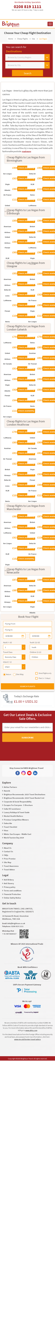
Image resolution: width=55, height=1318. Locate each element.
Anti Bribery (9, 879)
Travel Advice (9, 869)
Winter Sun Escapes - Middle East (17, 834)
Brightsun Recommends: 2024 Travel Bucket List (24, 798)
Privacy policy (9, 887)
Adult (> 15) (7, 642)
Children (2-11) (35, 652)
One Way (18, 674)
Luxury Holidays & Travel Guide (16, 812)
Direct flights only (43, 673)
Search (27, 73)
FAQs (6, 855)
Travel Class (7, 652)
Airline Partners (10, 787)
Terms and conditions (13, 890)
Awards (7, 791)
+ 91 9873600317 (9, 934)
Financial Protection (12, 894)
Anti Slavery (9, 883)
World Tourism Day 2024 (14, 837)
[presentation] (22, 748)
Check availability (26, 168)
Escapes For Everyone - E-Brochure (18, 805)
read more (26, 151)
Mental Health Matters (13, 816)
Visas (6, 830)
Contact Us (8, 851)
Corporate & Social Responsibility (17, 801)
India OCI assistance (12, 809)
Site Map (7, 862)
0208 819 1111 (27, 6)
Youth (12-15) (35, 642)
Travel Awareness (11, 866)
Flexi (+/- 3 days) (42, 678)
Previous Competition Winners (16, 819)
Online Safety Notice (12, 898)
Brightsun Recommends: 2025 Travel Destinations (24, 794)
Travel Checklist (10, 827)
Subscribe (28, 737)
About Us (7, 848)
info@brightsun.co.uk (16, 923)
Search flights (27, 686)
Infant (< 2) (7, 662)
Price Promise (10, 858)
